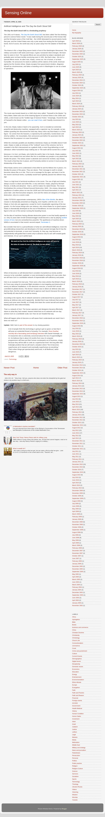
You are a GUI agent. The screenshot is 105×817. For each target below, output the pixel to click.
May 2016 (75, 334)
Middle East (76, 745)
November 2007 (77, 553)
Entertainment (76, 677)
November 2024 (77, 83)
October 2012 (76, 422)
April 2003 (75, 600)
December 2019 (77, 229)
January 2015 (76, 362)
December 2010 (77, 464)
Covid (74, 648)
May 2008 (75, 540)
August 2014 (76, 375)
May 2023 (75, 124)
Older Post (62, 368)
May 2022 (75, 156)
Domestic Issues (77, 666)
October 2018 (76, 263)
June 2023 (75, 122)
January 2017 (76, 315)
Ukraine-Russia (77, 787)
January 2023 (76, 135)
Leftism (74, 732)
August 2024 (76, 90)
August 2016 (76, 326)
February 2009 (77, 516)
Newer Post (9, 368)
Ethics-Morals (76, 682)
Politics (74, 761)
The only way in (10, 374)
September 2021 (77, 177)
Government (76, 706)
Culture (74, 653)
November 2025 (77, 54)
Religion (75, 766)
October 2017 (76, 294)
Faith (73, 690)
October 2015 (76, 347)
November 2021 (77, 171)
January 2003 (76, 603)
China (74, 630)
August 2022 (76, 148)
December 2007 (77, 550)
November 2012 (77, 420)
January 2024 (76, 109)
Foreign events (77, 700)
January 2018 (76, 286)
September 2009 (77, 498)
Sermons (75, 774)
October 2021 (76, 174)
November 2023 (77, 114)
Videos (74, 789)
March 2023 (76, 130)
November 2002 (77, 605)
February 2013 (77, 412)
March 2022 (76, 161)
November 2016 (77, 320)
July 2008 (75, 535)
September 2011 (77, 449)
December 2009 (77, 490)
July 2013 (75, 399)
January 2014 (76, 386)
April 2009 (75, 511)
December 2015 (77, 344)
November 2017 (77, 292)
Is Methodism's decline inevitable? (24, 426)
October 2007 (76, 556)
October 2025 (76, 56)
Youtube (75, 800)
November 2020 (77, 203)
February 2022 (77, 164)
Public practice (77, 763)
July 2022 (75, 150)
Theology (75, 784)
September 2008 (77, 530)
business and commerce (80, 627)
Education (75, 672)
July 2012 (75, 430)
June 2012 (75, 433)
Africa (74, 617)
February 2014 (77, 383)
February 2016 (77, 339)
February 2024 (77, 106)
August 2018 (76, 268)
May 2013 (75, 404)
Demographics (77, 659)
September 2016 (77, 323)
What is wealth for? (19, 448)
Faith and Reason (78, 695)
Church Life (76, 640)
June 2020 (75, 213)
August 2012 (76, 428)
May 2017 (75, 305)
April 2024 (75, 101)
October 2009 (76, 496)
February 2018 (77, 284)
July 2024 (75, 93)
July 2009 (75, 503)
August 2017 (76, 297)
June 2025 (75, 67)
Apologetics (76, 619)
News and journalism (79, 750)
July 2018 (75, 271)
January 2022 (76, 166)
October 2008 (76, 527)
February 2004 (77, 587)
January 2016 (76, 341)
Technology (13, 359)
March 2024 (76, 103)
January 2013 (76, 415)
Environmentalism (78, 679)
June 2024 (75, 96)
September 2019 (77, 234)
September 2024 (77, 88)
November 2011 (77, 443)
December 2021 (77, 169)
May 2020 (75, 216)
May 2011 (75, 456)
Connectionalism (77, 643)
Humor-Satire (76, 716)
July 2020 (75, 211)
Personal (75, 758)
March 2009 (76, 514)
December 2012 (77, 417)
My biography (76, 33)
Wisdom (75, 794)
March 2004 (76, 584)
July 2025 (75, 64)
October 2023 (76, 117)
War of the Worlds (48, 199)
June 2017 (75, 302)
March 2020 (76, 221)
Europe (74, 685)
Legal (74, 734)
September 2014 (77, 373)
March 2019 (76, 250)
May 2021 (75, 187)
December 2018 (77, 258)
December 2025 (77, 51)
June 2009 (75, 506)
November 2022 (77, 140)
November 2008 (77, 524)
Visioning (75, 792)
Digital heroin (76, 661)
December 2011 (77, 441)
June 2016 (75, 331)
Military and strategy (78, 747)
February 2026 (77, 46)
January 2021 (76, 198)
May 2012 (75, 435)
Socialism (75, 776)
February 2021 (77, 195)
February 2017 (77, 313)
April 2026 (75, 41)
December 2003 (77, 592)
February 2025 (77, 75)
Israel (74, 724)
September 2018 (77, 265)
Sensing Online (18, 13)
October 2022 (76, 143)
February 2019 (77, 252)
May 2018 (75, 276)
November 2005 (77, 569)
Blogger (64, 809)
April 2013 (75, 407)
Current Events (77, 656)
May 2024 (75, 98)
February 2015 (77, 360)
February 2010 (77, 488)
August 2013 (76, 396)
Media (74, 740)
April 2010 (75, 482)
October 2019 (76, 232)
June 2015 (75, 352)
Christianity (76, 635)
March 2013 (76, 409)
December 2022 (77, 137)
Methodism (75, 742)
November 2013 (77, 391)
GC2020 (75, 703)
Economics (75, 669)
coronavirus (76, 646)
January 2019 (76, 255)
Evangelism (76, 687)
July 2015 (75, 349)
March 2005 (76, 579)
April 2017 (75, 307)
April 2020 (75, 218)
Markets (74, 737)
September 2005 (77, 571)
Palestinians (76, 753)
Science (74, 771)
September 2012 (77, 425)
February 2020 (77, 224)
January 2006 (76, 564)
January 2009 (76, 519)
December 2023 (77, 111)
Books (74, 625)
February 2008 (77, 548)
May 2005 (75, 574)
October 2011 (76, 446)
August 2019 (76, 237)
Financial (75, 698)
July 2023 (75, 119)
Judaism (75, 727)
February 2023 (77, 132)
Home (36, 368)
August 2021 (76, 179)
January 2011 (76, 462)
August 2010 (76, 475)
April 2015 (75, 354)
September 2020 (77, 208)
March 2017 (76, 310)
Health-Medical (77, 708)
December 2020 (77, 200)
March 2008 (76, 545)
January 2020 (76, 226)
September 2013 (77, 394)
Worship (75, 797)
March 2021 (76, 192)
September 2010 (77, 472)
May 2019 (75, 245)
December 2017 (77, 289)
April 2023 (75, 127)
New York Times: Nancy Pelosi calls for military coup (30, 437)
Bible (73, 622)
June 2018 (75, 273)
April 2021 (75, 190)
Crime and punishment (79, 651)
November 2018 (77, 260)
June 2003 (75, 597)
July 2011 (75, 451)
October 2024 (76, 85)
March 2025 (76, 72)
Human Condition (78, 713)
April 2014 (75, 378)
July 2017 (75, 299)
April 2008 (75, 543)
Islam (74, 721)
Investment (75, 719)
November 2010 (77, 467)
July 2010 (75, 477)
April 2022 (75, 158)
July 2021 (75, 182)
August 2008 (76, 532)
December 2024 (77, 80)
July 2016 (75, 328)
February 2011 (77, 459)
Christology (76, 638)
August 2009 (76, 501)
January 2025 (76, 77)
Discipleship (76, 664)
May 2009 (75, 509)
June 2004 (75, 582)
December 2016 (77, 318)
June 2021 (75, 184)
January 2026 (76, 48)
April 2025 (75, 69)
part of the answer (26, 325)
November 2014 (77, 367)
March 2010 (76, 485)
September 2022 (77, 145)
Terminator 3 (45, 222)
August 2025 (76, 62)
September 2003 (77, 595)
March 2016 (76, 336)
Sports (74, 779)
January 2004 (76, 590)
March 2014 (76, 380)
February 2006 (77, 561)
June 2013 (75, 401)
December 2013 (77, 388)
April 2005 (75, 577)
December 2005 (77, 566)
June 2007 (75, 558)
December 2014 (77, 365)
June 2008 (75, 537)
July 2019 (75, 239)
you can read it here (35, 120)
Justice (74, 729)
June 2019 (75, 242)
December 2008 (77, 522)
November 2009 (77, 493)
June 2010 (75, 480)
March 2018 (76, 281)
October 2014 (76, 370)
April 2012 (75, 438)
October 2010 (76, 469)
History (74, 711)
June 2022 (75, 153)
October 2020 (76, 205)
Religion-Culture (77, 768)
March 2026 (76, 43)
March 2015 (76, 357)
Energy (74, 674)
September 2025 (77, 59)
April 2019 (75, 247)
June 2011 (75, 454)
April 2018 (75, 279)
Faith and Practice (78, 693)
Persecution (76, 755)
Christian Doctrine (78, 632)
